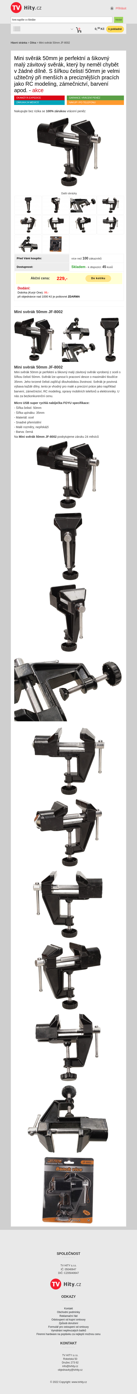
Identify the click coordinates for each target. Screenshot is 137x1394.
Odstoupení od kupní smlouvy (69, 1319)
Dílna (33, 42)
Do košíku (98, 278)
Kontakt (68, 1308)
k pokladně (115, 29)
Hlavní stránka (19, 42)
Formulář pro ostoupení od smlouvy (68, 1326)
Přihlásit (121, 8)
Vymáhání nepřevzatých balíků (68, 1330)
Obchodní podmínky (68, 1312)
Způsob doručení (68, 1323)
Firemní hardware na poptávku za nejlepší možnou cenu (69, 1334)
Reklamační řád (68, 1315)
